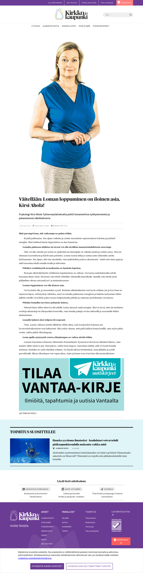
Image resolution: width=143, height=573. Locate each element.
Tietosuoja (89, 526)
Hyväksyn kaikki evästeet (47, 566)
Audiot (44, 535)
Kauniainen (66, 526)
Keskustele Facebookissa (37, 489)
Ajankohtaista (47, 518)
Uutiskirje (108, 489)
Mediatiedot (90, 522)
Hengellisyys (46, 531)
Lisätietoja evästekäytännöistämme (34, 558)
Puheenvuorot (47, 526)
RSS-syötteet (47, 544)
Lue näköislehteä (55, 3)
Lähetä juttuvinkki (89, 3)
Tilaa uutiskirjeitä (92, 531)
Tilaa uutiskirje (107, 3)
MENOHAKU (126, 3)
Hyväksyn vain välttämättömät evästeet (89, 566)
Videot (44, 539)
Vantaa (65, 531)
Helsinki (65, 518)
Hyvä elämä (46, 522)
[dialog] (71, 560)
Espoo (65, 522)
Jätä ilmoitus (71, 3)
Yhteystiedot (90, 518)
